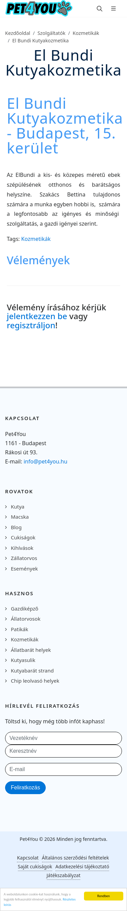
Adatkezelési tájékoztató (82, 866)
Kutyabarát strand (32, 670)
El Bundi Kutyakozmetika (40, 40)
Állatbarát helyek (31, 649)
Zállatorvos (24, 558)
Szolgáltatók (52, 33)
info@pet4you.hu (45, 461)
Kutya (17, 506)
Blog (16, 527)
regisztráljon (31, 325)
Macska (20, 516)
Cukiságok (23, 537)
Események (24, 568)
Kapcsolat (28, 857)
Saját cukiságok (35, 866)
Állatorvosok (25, 618)
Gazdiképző (24, 608)
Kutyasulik (23, 660)
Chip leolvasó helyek (35, 680)
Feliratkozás (25, 787)
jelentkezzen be (37, 316)
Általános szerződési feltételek (75, 857)
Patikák (19, 629)
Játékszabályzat (64, 875)
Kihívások (22, 547)
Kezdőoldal (17, 33)
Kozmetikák (86, 33)
